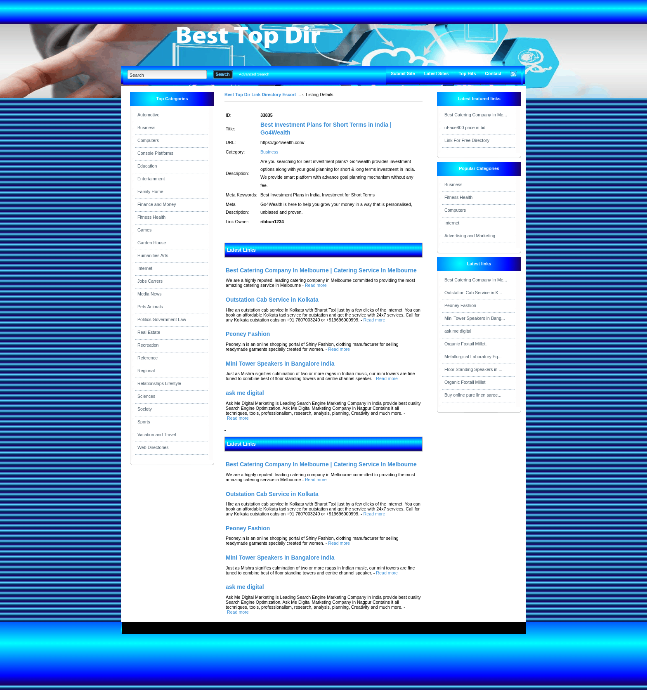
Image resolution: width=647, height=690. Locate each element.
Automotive (148, 114)
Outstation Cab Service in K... (473, 292)
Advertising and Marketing (469, 235)
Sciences (146, 396)
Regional (146, 370)
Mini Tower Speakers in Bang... (474, 318)
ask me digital (457, 330)
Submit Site (403, 73)
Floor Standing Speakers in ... (473, 369)
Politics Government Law (161, 319)
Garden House (151, 242)
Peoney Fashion (460, 305)
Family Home (150, 191)
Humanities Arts (152, 255)
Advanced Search (254, 74)
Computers (148, 140)
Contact (493, 73)
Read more (316, 285)
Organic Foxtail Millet (465, 382)
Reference (147, 357)
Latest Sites (436, 73)
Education (147, 165)
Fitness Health (151, 217)
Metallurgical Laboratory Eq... (473, 356)
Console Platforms (155, 153)
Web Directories (153, 447)
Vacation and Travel (156, 434)
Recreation (148, 345)
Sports (143, 421)
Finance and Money (156, 204)
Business (146, 127)
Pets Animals (150, 306)
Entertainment (151, 178)
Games (144, 229)
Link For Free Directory (466, 140)
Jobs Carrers (150, 281)
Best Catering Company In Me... (475, 114)
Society (144, 408)
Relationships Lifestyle (159, 383)
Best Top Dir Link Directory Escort (260, 94)
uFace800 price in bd (465, 127)
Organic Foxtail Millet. (465, 343)
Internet (144, 268)
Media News (149, 293)
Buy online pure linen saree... (472, 394)
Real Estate (148, 332)
